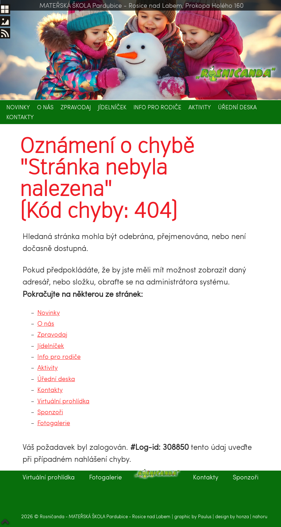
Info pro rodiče (157, 107)
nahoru (259, 516)
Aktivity (199, 107)
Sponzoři (50, 411)
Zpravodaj (76, 107)
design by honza (232, 516)
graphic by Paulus (193, 516)
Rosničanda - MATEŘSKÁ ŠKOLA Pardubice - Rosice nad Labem (105, 516)
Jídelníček (112, 107)
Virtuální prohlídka (63, 400)
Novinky (18, 107)
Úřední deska (237, 107)
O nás (45, 107)
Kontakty (20, 117)
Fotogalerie (53, 422)
